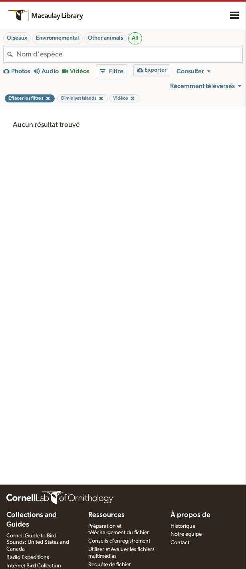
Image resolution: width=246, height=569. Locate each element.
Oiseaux (17, 38)
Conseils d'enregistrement (119, 541)
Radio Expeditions (27, 557)
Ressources (106, 515)
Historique (183, 526)
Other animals (105, 38)
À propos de (190, 515)
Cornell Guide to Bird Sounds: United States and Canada (37, 542)
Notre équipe (186, 534)
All (135, 38)
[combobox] (129, 54)
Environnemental (57, 38)
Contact (180, 542)
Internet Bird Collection (33, 566)
